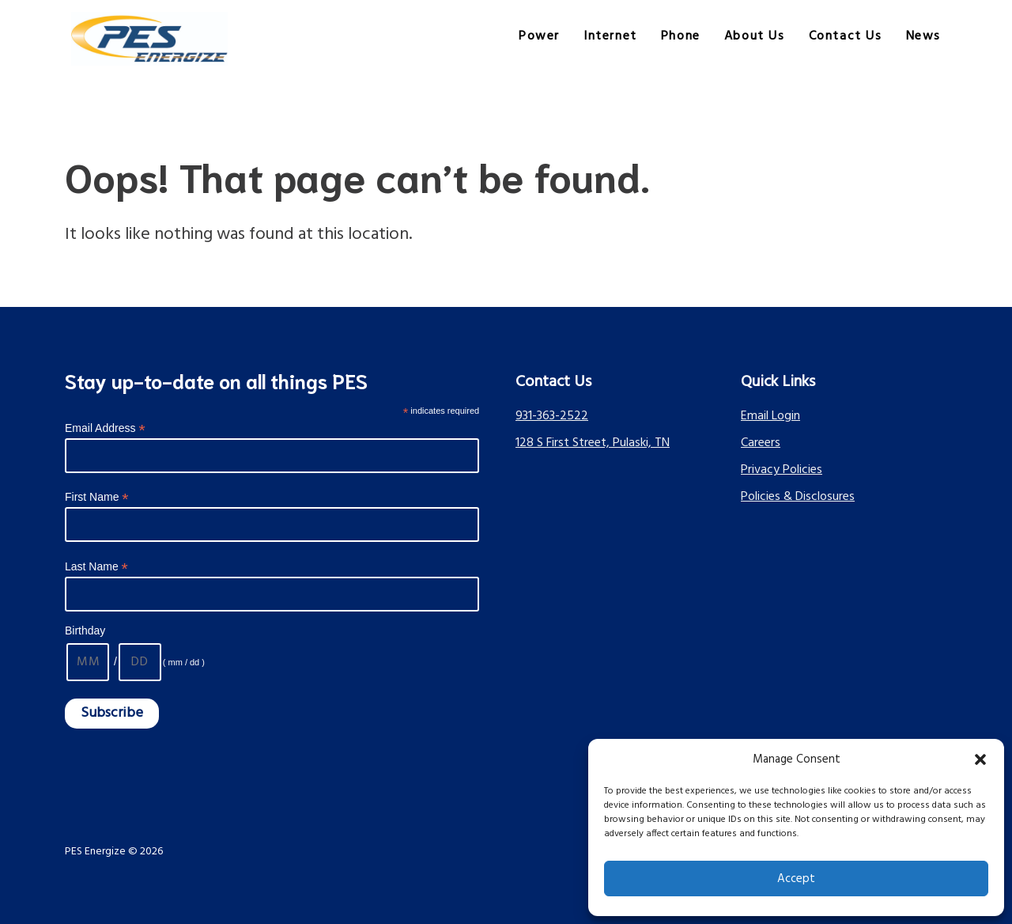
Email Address (105, 428)
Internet (610, 36)
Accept (796, 878)
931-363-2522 (551, 416)
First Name (97, 497)
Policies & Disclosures (798, 497)
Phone (680, 36)
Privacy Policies (781, 470)
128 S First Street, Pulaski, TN (592, 443)
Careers (760, 443)
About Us (754, 36)
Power (539, 36)
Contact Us (845, 36)
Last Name (96, 566)
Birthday (85, 630)
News (923, 36)
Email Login (770, 416)
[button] (980, 759)
